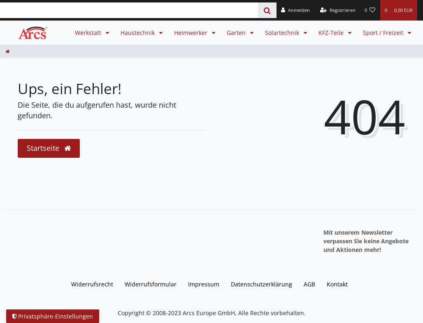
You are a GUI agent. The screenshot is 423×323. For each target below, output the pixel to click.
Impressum (203, 284)
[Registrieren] (338, 10)
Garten (237, 33)
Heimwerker (191, 33)
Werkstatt (89, 33)
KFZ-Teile (331, 33)
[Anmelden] (295, 10)
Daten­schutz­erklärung (261, 284)
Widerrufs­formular (151, 284)
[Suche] (267, 10)
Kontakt (337, 284)
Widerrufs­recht (92, 284)
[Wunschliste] (370, 10)
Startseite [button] (49, 148)
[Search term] (129, 10)
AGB (309, 284)
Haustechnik (138, 33)
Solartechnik (283, 33)
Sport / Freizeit (384, 33)
